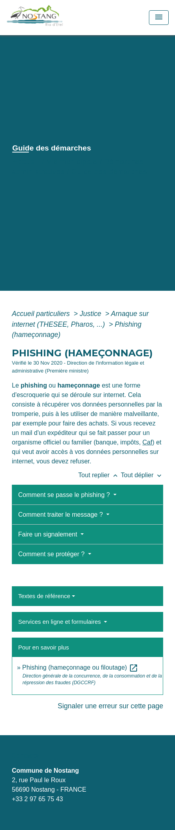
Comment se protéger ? (52, 554)
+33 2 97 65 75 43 (37, 799)
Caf (147, 442)
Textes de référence (44, 596)
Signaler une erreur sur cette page (110, 706)
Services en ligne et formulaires (60, 621)
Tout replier (99, 475)
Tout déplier (142, 475)
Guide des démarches (109, 172)
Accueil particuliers (42, 314)
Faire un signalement (48, 534)
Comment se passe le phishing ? (65, 494)
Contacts (25, 755)
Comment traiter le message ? (61, 514)
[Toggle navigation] (159, 17)
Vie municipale (72, 162)
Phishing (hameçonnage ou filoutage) (80, 667)
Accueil (26, 162)
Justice (91, 314)
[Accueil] (52, 17)
